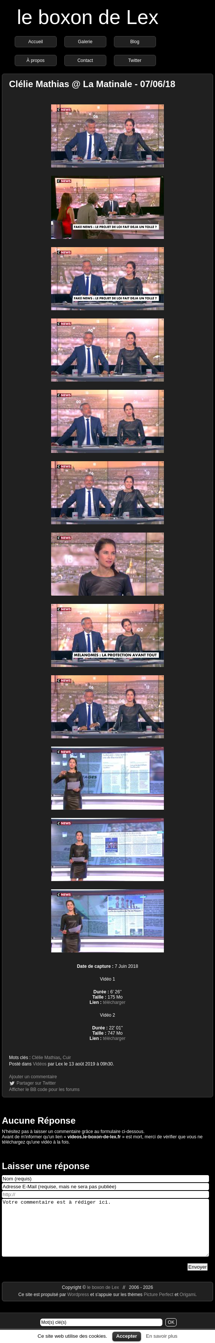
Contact (85, 60)
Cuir (67, 1057)
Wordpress (78, 1305)
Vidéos (39, 1064)
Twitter (134, 60)
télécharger (114, 1002)
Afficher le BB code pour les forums (44, 1089)
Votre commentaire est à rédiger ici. (105, 1233)
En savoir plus (161, 1336)
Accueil (35, 41)
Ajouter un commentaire (33, 1076)
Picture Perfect (158, 1305)
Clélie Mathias (46, 1057)
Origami (187, 1305)
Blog (134, 41)
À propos (36, 60)
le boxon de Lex (88, 17)
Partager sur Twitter (36, 1083)
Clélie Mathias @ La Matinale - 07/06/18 (92, 84)
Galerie (85, 41)
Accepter (126, 1336)
